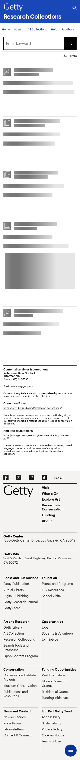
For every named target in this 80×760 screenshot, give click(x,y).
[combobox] (33, 43)
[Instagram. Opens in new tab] (31, 477)
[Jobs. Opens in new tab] (45, 627)
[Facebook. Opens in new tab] (6, 477)
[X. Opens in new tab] (18, 477)
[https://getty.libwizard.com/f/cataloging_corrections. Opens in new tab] (32, 407)
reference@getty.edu (21, 386)
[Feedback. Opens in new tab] (67, 29)
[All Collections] (37, 29)
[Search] (18, 29)
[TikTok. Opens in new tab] (44, 477)
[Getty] (13, 7)
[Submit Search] (70, 43)
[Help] (54, 29)
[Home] (6, 29)
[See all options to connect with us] (58, 478)
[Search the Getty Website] (75, 8)
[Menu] (71, 751)
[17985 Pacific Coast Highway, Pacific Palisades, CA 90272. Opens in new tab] (40, 560)
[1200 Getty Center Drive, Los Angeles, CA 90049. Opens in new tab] (39, 540)
